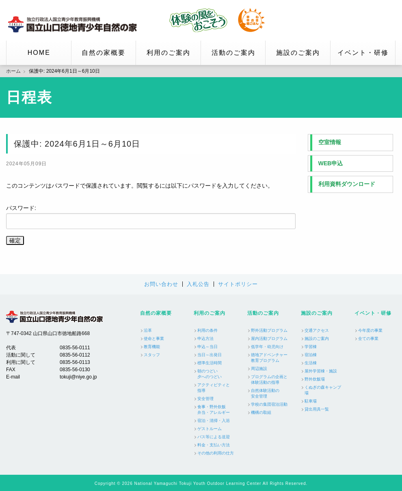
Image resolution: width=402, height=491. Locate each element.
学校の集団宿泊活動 (269, 404)
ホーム (13, 71)
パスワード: (151, 217)
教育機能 (152, 346)
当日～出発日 (209, 355)
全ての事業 (368, 338)
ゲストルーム (209, 428)
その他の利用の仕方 (215, 453)
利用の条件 (207, 330)
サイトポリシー (238, 284)
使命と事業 (154, 338)
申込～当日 (207, 346)
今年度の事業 (370, 330)
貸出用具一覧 (317, 409)
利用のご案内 (168, 52)
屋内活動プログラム (269, 338)
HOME (39, 52)
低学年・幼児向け (267, 346)
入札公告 (198, 284)
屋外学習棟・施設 (321, 371)
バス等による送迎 (213, 437)
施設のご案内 (298, 52)
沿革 (148, 330)
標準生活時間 (209, 363)
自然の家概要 (103, 52)
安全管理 (205, 398)
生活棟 (311, 363)
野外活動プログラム (269, 330)
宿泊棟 (311, 355)
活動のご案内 (233, 52)
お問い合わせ (161, 284)
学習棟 (311, 346)
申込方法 (205, 338)
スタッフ (152, 355)
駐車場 (311, 401)
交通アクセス (317, 330)
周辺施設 (259, 368)
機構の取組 (261, 412)
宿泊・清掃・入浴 (213, 420)
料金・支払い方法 (213, 445)
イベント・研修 (363, 52)
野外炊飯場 (315, 379)
